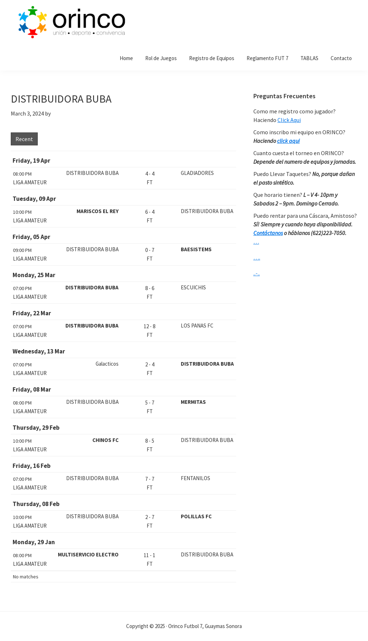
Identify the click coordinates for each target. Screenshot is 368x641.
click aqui (288, 140)
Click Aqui (289, 119)
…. (256, 257)
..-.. (256, 273)
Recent (24, 139)
